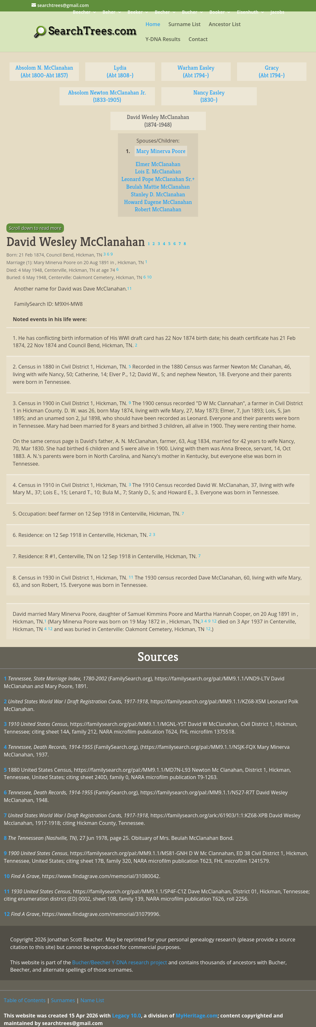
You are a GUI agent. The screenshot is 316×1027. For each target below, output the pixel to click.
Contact (198, 40)
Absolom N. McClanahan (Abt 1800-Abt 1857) (44, 71)
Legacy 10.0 (126, 1015)
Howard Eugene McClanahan (158, 202)
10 (7, 876)
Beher (108, 12)
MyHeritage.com (197, 1015)
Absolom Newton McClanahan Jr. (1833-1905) (107, 96)
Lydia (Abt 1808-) (120, 71)
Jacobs (277, 12)
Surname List (184, 25)
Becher (162, 12)
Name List (92, 1000)
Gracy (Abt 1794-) (272, 71)
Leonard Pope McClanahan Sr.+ (157, 179)
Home (152, 25)
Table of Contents (25, 1000)
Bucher (189, 12)
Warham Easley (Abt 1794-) (196, 71)
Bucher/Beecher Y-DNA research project (119, 962)
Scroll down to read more (35, 228)
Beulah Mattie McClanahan (158, 186)
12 (7, 914)
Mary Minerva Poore (161, 151)
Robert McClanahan (158, 209)
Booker (217, 12)
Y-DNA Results (162, 40)
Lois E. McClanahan (158, 171)
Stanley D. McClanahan (158, 194)
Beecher (81, 12)
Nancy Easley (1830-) (209, 96)
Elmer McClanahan (158, 164)
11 (7, 891)
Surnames (63, 1000)
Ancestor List (225, 25)
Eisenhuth (247, 12)
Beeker (135, 12)
